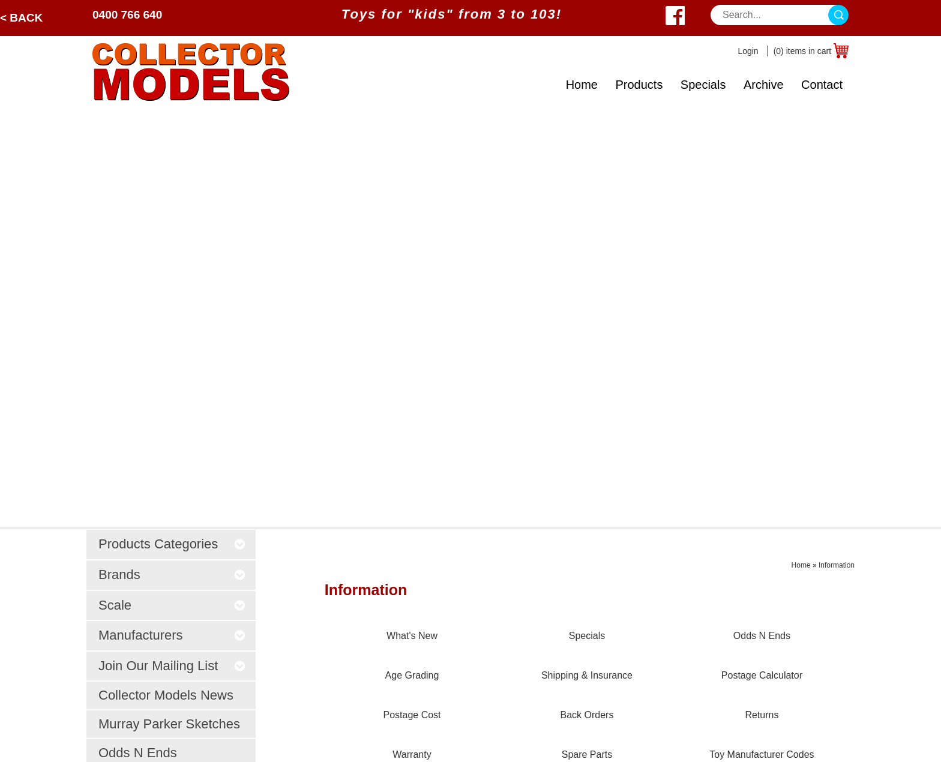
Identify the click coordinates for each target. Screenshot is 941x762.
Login (748, 51)
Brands (107, 550)
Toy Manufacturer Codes (598, 685)
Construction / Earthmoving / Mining (304, 535)
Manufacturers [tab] (172, 218)
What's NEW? (174, 370)
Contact (822, 84)
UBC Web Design (401, 741)
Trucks (243, 565)
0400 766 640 (127, 14)
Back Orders (573, 625)
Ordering (413, 595)
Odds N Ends (137, 336)
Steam (242, 595)
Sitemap (456, 741)
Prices (408, 520)
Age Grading (573, 565)
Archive (764, 84)
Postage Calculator (586, 595)
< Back (21, 17)
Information (837, 149)
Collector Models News (165, 278)
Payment (414, 535)
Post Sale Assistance (439, 580)
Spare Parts (571, 670)
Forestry (246, 550)
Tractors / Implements (275, 520)
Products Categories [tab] (172, 127)
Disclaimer (417, 610)
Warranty (565, 655)
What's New (571, 520)
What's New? (120, 625)
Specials (703, 84)
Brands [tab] (172, 158)
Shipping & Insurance (591, 580)
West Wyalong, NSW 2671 (754, 550)
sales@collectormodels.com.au (764, 535)
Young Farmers (261, 610)
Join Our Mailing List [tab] (172, 248)
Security (412, 550)
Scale (104, 595)
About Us (112, 640)
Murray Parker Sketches (169, 307)
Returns (563, 640)
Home (582, 84)
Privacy (410, 565)
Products (639, 84)
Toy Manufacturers (132, 610)
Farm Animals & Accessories (289, 580)
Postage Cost (575, 610)
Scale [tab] (172, 188)
